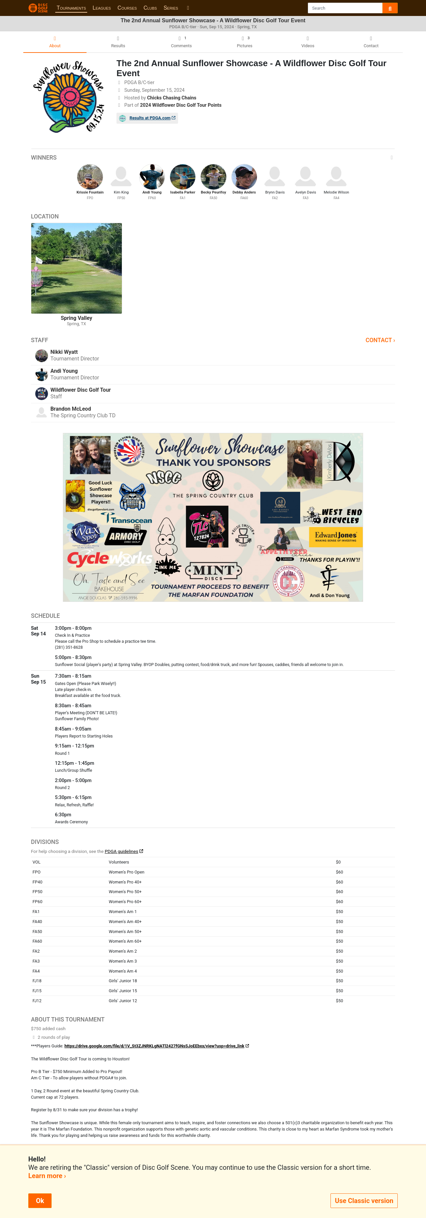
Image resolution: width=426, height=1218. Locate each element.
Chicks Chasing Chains (171, 98)
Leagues (102, 8)
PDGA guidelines (121, 851)
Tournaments (71, 8)
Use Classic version (364, 1201)
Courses (127, 8)
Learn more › (47, 1176)
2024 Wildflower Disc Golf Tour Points (181, 105)
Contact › (380, 340)
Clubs (150, 8)
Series (170, 8)
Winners (213, 157)
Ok (40, 1201)
